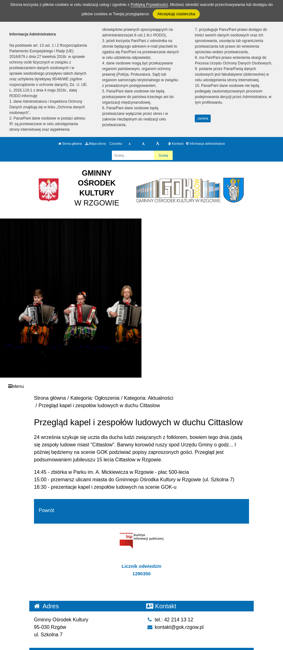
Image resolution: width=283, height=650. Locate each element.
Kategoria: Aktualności (148, 398)
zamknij (203, 118)
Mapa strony (95, 143)
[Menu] (141, 386)
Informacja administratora (205, 143)
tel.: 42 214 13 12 (169, 619)
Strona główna (70, 143)
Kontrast (175, 143)
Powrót (46, 510)
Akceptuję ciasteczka (176, 14)
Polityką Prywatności (149, 4)
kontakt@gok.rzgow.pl (175, 627)
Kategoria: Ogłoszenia (94, 398)
